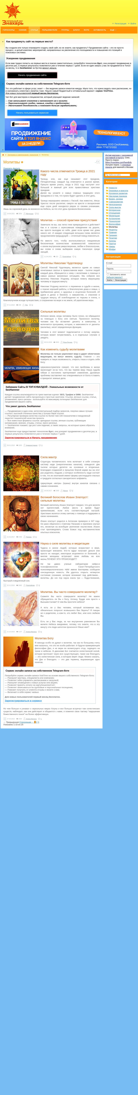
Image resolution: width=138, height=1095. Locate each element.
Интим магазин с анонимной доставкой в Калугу (119, 156)
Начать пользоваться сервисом (32, 113)
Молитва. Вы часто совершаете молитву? (69, 591)
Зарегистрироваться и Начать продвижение (31, 437)
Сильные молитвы (53, 311)
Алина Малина (31, 632)
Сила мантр (49, 457)
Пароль (110, 268)
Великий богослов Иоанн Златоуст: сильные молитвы (64, 499)
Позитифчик (66, 256)
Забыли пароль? (114, 277)
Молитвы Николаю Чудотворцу (62, 263)
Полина (29, 537)
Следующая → (26, 722)
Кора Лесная (67, 342)
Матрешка (29, 213)
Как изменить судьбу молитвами (63, 349)
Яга (26, 305)
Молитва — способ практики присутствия (69, 220)
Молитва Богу (44, 638)
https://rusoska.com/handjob (118, 162)
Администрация (31, 445)
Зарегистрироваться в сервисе (23, 700)
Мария (65, 491)
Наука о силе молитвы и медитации (65, 543)
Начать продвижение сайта (32, 75)
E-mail (109, 263)
